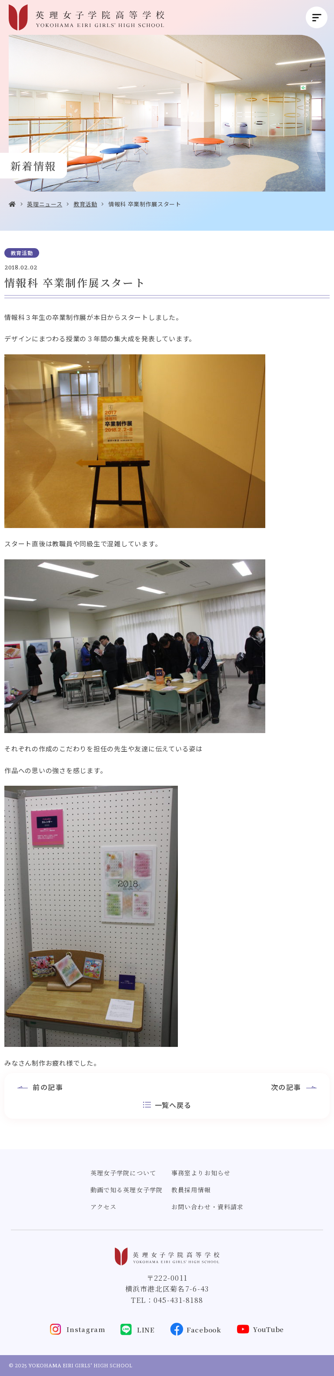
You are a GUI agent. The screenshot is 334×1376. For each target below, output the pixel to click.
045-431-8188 (178, 1300)
